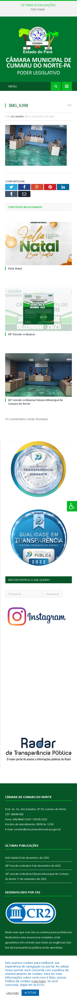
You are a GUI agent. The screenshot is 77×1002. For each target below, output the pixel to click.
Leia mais (38, 981)
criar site (30, 932)
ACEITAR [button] (30, 992)
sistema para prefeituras (55, 932)
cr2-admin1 (17, 116)
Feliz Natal (38, 9)
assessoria (33, 937)
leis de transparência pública (23, 947)
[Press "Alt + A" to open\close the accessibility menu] (72, 506)
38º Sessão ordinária (21, 334)
